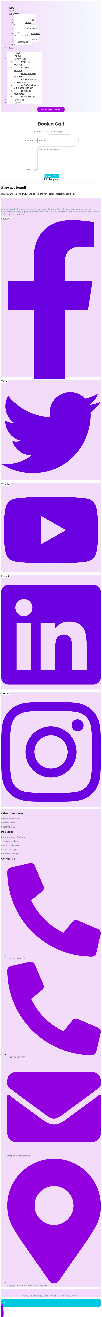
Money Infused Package (22, 23)
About (18, 56)
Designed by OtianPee (69, 1295)
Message (32, 169)
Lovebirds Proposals (22, 92)
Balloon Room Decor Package (25, 29)
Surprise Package (22, 63)
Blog (11, 47)
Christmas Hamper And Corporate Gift (27, 34)
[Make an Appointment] (51, 109)
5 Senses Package (22, 69)
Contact (19, 100)
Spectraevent (23, 41)
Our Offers (14, 14)
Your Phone (31, 140)
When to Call (41, 131)
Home (17, 53)
